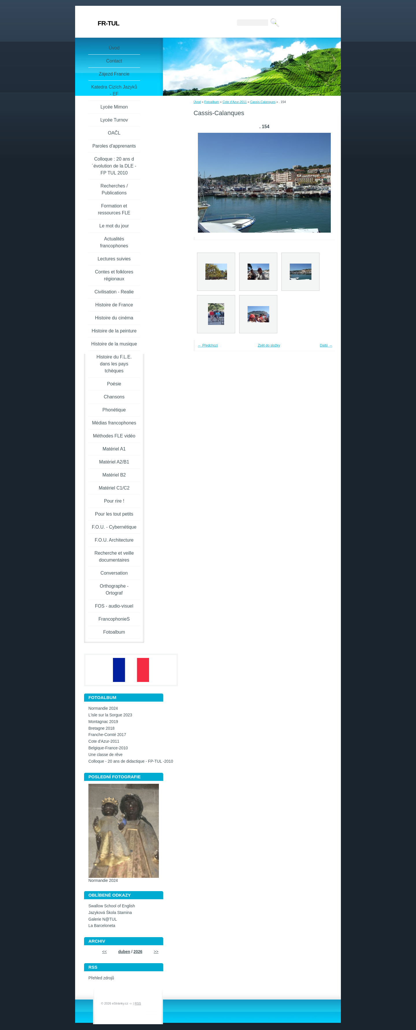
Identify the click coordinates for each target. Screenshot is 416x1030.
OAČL (114, 132)
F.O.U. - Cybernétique (114, 527)
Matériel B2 (114, 474)
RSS (138, 1003)
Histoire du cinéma (114, 317)
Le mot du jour (114, 225)
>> (156, 952)
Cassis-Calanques (263, 102)
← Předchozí (208, 345)
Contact (114, 60)
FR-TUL (108, 23)
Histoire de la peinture (114, 330)
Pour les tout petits (114, 514)
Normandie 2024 (103, 708)
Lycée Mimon (114, 106)
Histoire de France (114, 304)
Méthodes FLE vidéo (114, 435)
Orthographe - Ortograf (114, 589)
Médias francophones (114, 422)
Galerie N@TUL (102, 919)
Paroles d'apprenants (114, 146)
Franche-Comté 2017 (107, 735)
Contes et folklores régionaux (114, 275)
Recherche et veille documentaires (114, 556)
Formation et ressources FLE (114, 209)
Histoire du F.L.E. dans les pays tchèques (114, 363)
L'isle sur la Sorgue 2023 (110, 715)
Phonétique (114, 409)
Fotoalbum (211, 102)
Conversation (114, 573)
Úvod (197, 102)
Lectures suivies (114, 258)
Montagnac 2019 (103, 722)
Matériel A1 (114, 448)
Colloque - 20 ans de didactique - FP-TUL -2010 (130, 761)
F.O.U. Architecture (114, 540)
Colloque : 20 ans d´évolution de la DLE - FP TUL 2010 (114, 166)
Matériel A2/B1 (114, 461)
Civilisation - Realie (114, 291)
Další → (326, 345)
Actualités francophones (114, 242)
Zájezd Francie (114, 73)
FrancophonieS (114, 619)
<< (104, 952)
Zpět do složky (269, 345)
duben (124, 952)
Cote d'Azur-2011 (234, 102)
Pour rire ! (114, 501)
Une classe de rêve (105, 755)
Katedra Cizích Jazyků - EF (114, 90)
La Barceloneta (101, 926)
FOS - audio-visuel (114, 606)
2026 (137, 952)
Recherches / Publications (114, 189)
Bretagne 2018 (101, 728)
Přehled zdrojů (101, 978)
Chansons (114, 396)
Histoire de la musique (114, 343)
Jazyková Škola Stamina (110, 913)
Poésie (114, 383)
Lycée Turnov (114, 119)
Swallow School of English (111, 906)
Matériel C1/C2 (114, 487)
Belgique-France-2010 (108, 748)
